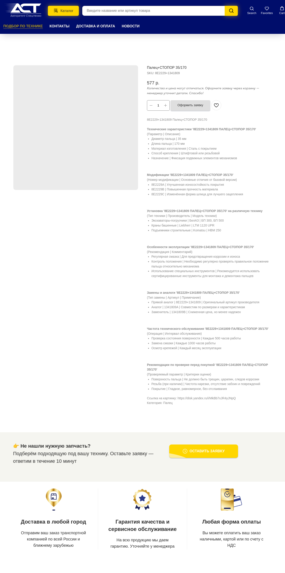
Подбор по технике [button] (23, 26)
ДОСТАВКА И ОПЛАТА (95, 26)
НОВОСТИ (131, 26)
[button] (251, 10)
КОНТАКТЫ (59, 26)
